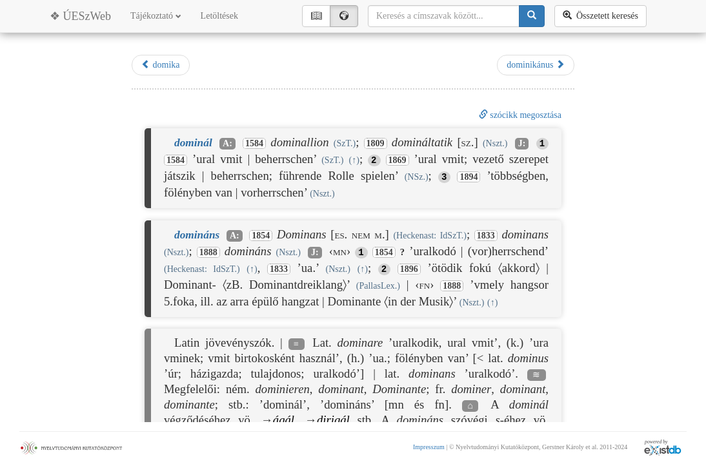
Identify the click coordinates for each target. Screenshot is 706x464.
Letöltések (219, 16)
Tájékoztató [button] (155, 16)
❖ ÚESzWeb (80, 16)
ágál (283, 420)
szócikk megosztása (520, 115)
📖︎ (316, 16)
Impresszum (429, 446)
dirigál (333, 420)
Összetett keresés (600, 15)
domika (160, 64)
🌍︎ (344, 16)
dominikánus (536, 64)
